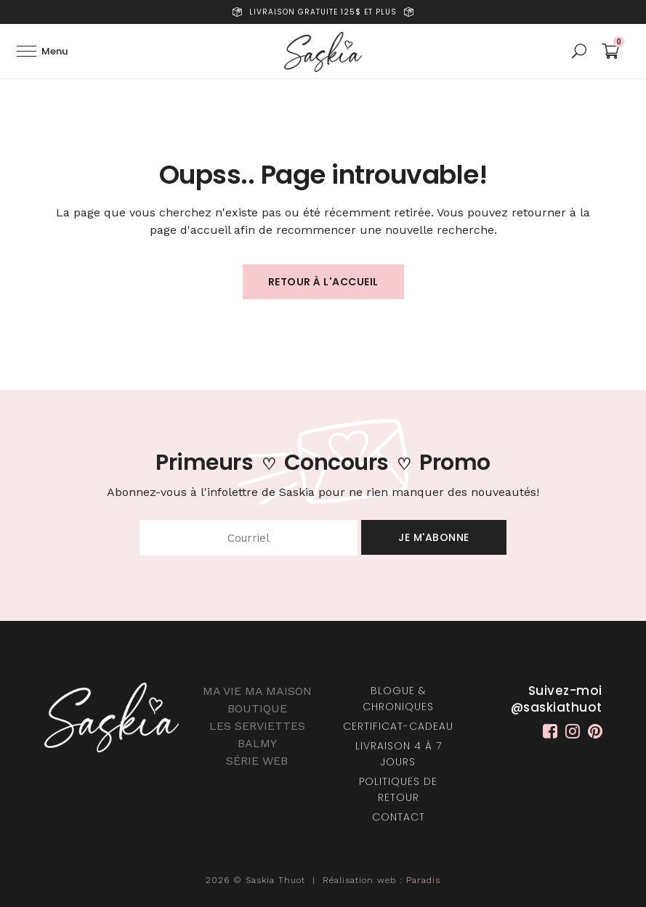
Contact (398, 817)
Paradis (423, 880)
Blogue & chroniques (398, 698)
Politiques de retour (398, 789)
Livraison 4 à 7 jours (398, 754)
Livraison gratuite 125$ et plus (323, 12)
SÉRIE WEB (257, 761)
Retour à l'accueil (323, 281)
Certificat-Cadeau (398, 726)
